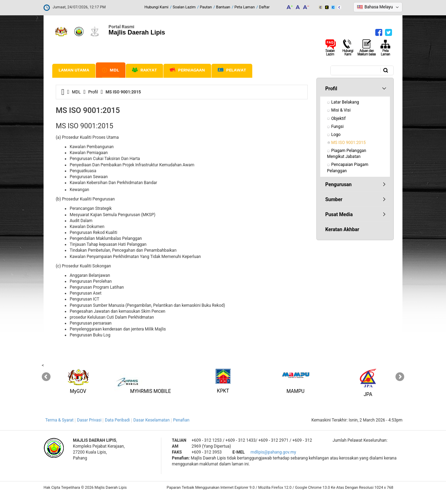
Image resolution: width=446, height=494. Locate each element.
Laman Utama (74, 70)
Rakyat (144, 70)
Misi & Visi (341, 110)
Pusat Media (339, 214)
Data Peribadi (117, 420)
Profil (93, 92)
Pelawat (232, 70)
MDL (110, 70)
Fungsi (337, 126)
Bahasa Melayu (378, 7)
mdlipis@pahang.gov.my (273, 452)
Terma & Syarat (59, 420)
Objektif (338, 118)
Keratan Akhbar (342, 229)
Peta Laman (244, 7)
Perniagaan (187, 70)
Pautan (206, 7)
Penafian (181, 420)
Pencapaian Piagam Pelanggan (348, 167)
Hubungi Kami (156, 7)
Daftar (264, 7)
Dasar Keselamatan (151, 420)
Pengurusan (338, 184)
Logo (336, 134)
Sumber (334, 199)
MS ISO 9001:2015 (348, 142)
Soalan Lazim (184, 7)
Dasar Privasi (89, 420)
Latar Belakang (345, 102)
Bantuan (223, 7)
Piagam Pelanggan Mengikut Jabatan (347, 153)
